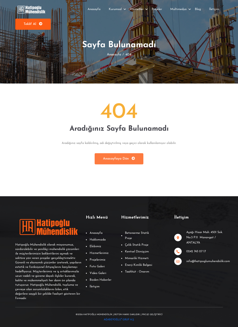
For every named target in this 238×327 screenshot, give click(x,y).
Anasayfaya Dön (119, 159)
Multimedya (178, 9)
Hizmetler (136, 9)
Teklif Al (33, 24)
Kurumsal (115, 9)
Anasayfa (94, 9)
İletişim (214, 9)
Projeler (157, 9)
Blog (198, 9)
